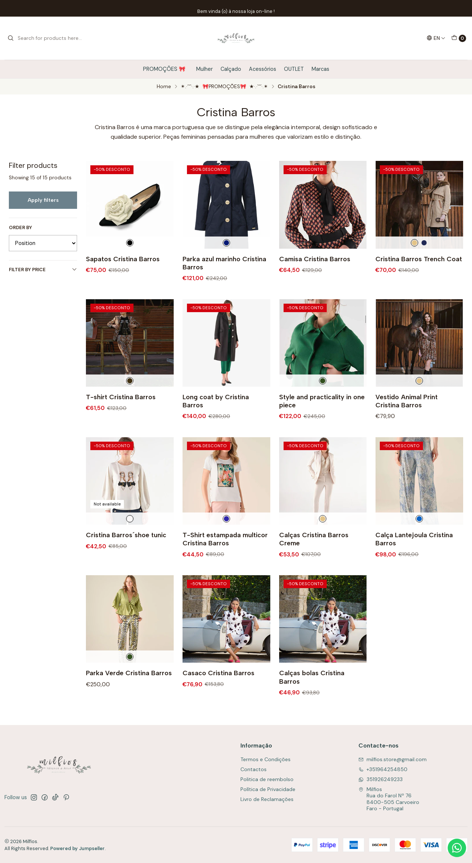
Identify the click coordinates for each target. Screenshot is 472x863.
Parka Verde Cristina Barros (129, 695)
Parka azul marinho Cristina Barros (224, 263)
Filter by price (43, 269)
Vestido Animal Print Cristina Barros (406, 423)
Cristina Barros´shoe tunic (126, 556)
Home (164, 86)
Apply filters (43, 200)
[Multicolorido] (226, 540)
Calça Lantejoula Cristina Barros (414, 561)
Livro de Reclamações (267, 799)
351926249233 (380, 779)
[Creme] (414, 242)
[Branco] (129, 540)
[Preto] (129, 402)
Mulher (204, 69)
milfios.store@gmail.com (392, 759)
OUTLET (294, 69)
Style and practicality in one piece (322, 423)
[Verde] (322, 402)
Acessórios (262, 69)
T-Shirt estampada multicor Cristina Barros (225, 561)
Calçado (231, 69)
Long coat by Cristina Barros (216, 423)
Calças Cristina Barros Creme (313, 561)
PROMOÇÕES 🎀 (165, 69)
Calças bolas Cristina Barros (311, 699)
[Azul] (419, 540)
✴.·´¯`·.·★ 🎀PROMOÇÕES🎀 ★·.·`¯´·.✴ (224, 86)
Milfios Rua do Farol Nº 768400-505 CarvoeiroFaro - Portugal (388, 799)
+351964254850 (382, 769)
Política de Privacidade (267, 789)
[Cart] (459, 38)
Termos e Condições (265, 759)
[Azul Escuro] (226, 242)
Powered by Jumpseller (77, 848)
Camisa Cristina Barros (314, 259)
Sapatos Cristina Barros (123, 259)
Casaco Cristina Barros (218, 695)
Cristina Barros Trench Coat (418, 259)
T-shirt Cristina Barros (121, 418)
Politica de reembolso (267, 779)
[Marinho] (424, 242)
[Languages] (436, 38)
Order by (20, 228)
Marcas (320, 69)
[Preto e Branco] (129, 242)
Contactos (253, 769)
